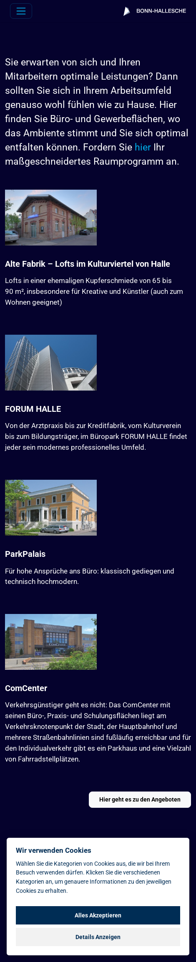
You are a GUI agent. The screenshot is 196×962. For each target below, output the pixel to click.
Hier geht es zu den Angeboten (140, 799)
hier (143, 147)
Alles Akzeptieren (98, 915)
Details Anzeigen (98, 937)
